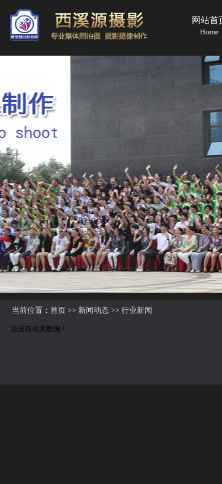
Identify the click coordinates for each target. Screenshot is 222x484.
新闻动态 (93, 310)
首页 (58, 310)
